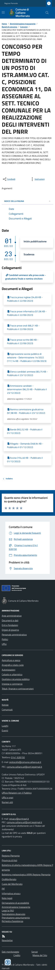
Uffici (4, 644)
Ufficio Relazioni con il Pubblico (17, 793)
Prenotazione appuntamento (16, 917)
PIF (3, 888)
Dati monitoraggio (10, 951)
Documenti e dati (10, 620)
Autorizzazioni (8, 669)
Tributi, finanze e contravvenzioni (18, 688)
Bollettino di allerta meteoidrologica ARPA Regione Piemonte (27, 867)
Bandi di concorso (9, 26)
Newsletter (7, 940)
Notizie (5, 705)
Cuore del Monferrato (12, 884)
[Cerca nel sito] (46, 12)
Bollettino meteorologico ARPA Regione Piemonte (26, 874)
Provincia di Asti (9, 860)
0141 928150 (18, 757)
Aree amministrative (12, 615)
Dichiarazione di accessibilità (15, 903)
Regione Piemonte (11, 3)
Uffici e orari (7, 797)
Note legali (7, 898)
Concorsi (24, 26)
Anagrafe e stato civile (13, 665)
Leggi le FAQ (8, 910)
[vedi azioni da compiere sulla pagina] (37, 179)
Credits (16, 955)
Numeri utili (7, 802)
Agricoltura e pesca (11, 660)
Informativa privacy (11, 893)
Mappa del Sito (40, 955)
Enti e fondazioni (10, 625)
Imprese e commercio (12, 684)
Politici (5, 639)
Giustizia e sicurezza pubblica (15, 679)
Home (4, 23)
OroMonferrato (9, 879)
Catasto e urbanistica (12, 674)
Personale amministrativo (14, 634)
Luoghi (5, 726)
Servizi (34, 951)
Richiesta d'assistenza (12, 921)
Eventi (5, 730)
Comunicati (7, 709)
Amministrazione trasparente (22, 23)
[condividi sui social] (9, 179)
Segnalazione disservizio (13, 914)
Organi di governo (10, 630)
